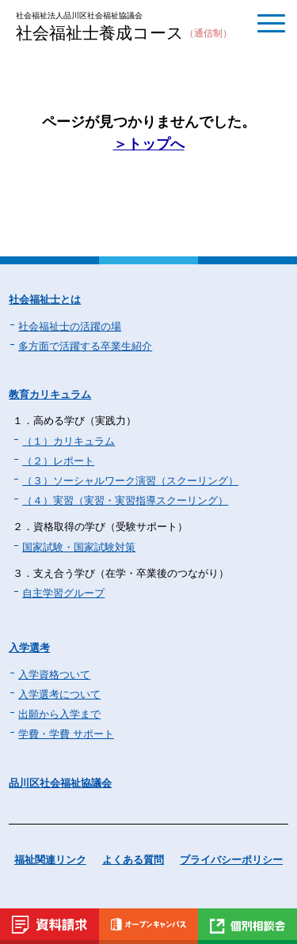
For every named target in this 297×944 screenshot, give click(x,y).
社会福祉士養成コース (124, 34)
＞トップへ (149, 144)
